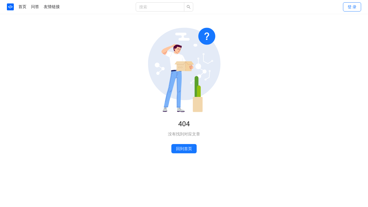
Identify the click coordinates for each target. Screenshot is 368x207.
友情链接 (52, 6)
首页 (22, 6)
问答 (35, 6)
